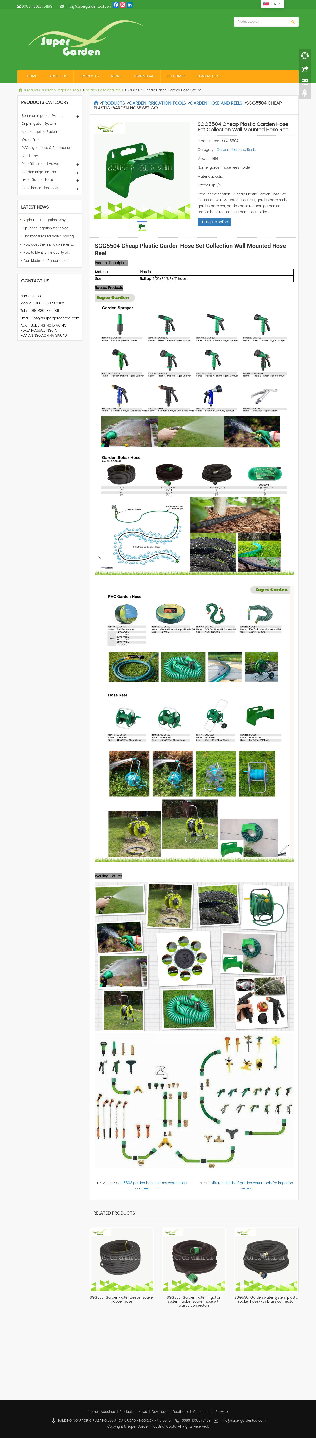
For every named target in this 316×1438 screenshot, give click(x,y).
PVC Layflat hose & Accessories (47, 148)
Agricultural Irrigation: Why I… (46, 220)
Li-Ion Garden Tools (37, 180)
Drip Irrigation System (39, 123)
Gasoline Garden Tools (40, 188)
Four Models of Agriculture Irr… (47, 261)
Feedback (176, 76)
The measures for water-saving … (50, 236)
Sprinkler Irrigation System (42, 116)
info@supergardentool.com (89, 6)
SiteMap (221, 1412)
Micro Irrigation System (40, 132)
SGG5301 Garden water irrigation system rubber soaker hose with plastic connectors (194, 1301)
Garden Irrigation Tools (62, 90)
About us (58, 76)
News (116, 76)
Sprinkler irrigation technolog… (46, 228)
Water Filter (31, 139)
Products (89, 76)
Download (144, 76)
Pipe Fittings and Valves (40, 164)
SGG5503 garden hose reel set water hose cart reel (151, 1185)
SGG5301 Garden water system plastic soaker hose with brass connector (266, 1299)
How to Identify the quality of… (46, 252)
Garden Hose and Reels (103, 90)
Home (32, 76)
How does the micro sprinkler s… (48, 244)
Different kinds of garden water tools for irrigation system (252, 1185)
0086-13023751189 (37, 6)
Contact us (208, 76)
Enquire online (214, 222)
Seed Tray (30, 156)
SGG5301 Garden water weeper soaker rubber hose (122, 1299)
